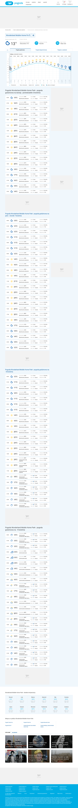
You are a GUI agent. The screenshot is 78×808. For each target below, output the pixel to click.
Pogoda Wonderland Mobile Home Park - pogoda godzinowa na (27, 370)
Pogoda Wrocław (8, 791)
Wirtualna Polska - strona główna (9, 3)
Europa (34, 2)
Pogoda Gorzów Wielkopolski (52, 786)
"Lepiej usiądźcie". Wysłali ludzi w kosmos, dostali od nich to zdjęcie (38, 744)
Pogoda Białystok (8, 786)
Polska (28, 2)
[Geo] (33, 35)
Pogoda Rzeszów (35, 789)
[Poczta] (58, 3)
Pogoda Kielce (8, 788)
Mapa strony (59, 793)
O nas (25, 793)
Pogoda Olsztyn (63, 788)
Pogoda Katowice (63, 786)
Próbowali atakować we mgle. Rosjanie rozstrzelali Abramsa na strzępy (60, 759)
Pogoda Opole (8, 789)
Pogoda (18, 3)
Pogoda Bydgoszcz (22, 786)
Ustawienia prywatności (42, 793)
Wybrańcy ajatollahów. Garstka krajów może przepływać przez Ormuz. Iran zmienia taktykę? (14, 759)
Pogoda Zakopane (22, 791)
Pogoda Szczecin (49, 789)
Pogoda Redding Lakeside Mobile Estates (47, 726)
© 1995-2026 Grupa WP (10, 793)
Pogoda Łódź (48, 788)
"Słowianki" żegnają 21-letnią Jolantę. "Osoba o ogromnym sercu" (60, 744)
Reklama (19, 793)
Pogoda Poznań (22, 789)
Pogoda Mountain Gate (45, 722)
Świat (39, 2)
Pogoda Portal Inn (27, 722)
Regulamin (52, 793)
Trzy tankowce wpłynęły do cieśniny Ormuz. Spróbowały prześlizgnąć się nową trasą (14, 744)
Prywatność (32, 793)
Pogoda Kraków (22, 788)
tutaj (32, 805)
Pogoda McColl (8, 725)
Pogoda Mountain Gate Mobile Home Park (30, 726)
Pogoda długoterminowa (41, 50)
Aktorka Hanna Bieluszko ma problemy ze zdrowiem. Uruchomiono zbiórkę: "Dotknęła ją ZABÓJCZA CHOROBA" (38, 758)
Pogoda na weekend (62, 50)
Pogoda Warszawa (63, 789)
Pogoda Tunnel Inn (9, 722)
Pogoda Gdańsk (35, 786)
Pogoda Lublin (35, 788)
